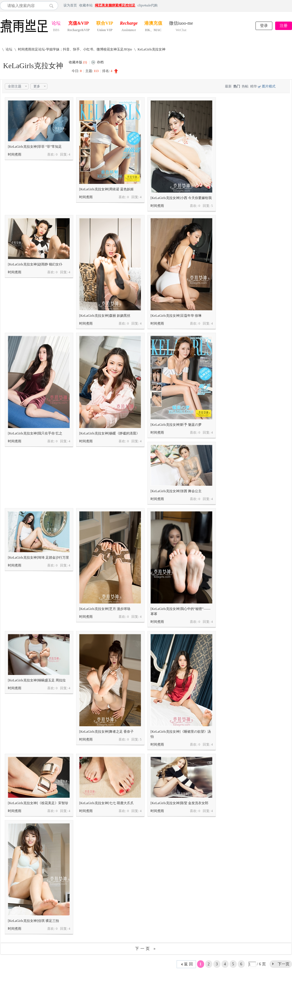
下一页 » (146, 949)
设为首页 (70, 5)
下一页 (283, 964)
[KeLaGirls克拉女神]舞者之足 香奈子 (106, 732)
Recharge (129, 24)
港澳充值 (153, 24)
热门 (236, 86)
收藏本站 (86, 5)
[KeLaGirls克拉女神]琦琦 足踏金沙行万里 (38, 557)
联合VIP (104, 24)
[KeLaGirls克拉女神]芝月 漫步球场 (104, 609)
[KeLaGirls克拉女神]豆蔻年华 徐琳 (176, 316)
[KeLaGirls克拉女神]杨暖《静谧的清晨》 (109, 433)
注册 (284, 26)
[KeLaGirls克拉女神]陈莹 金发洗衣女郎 (179, 803)
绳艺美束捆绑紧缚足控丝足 (115, 5)
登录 (264, 26)
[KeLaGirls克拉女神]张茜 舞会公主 (176, 491)
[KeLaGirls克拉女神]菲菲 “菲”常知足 (35, 147)
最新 (228, 86)
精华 (253, 86)
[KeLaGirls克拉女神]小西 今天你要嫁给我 (181, 198)
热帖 (245, 86)
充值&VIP (78, 24)
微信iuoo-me (181, 24)
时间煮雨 (14, 154)
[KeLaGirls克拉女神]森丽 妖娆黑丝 (104, 316)
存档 (100, 62)
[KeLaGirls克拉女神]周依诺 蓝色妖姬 (106, 189)
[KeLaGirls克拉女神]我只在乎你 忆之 (35, 433)
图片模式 (268, 86)
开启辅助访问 (290, 5)
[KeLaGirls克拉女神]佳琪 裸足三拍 (33, 921)
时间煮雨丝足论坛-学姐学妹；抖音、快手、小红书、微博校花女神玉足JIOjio (75, 49)
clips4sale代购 (148, 5)
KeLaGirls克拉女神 (151, 49)
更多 (36, 86)
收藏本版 (78, 62)
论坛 (56, 24)
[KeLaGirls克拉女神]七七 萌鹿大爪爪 (106, 803)
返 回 (188, 964)
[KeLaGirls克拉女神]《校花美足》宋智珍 (38, 803)
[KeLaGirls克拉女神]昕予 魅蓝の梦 (176, 425)
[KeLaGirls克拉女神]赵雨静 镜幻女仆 (35, 264)
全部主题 (14, 86)
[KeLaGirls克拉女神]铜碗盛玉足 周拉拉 (37, 680)
